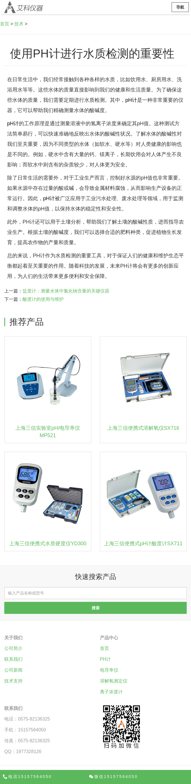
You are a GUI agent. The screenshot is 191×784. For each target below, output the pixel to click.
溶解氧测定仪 (113, 680)
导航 (180, 7)
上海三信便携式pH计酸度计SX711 (143, 543)
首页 (4, 23)
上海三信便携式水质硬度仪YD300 (48, 543)
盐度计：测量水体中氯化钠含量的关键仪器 (66, 290)
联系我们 (13, 659)
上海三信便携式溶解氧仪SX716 (143, 428)
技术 (18, 23)
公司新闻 (13, 670)
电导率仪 (109, 670)
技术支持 (13, 680)
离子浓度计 (111, 691)
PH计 (105, 659)
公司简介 (13, 648)
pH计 (131, 100)
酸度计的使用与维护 (43, 299)
